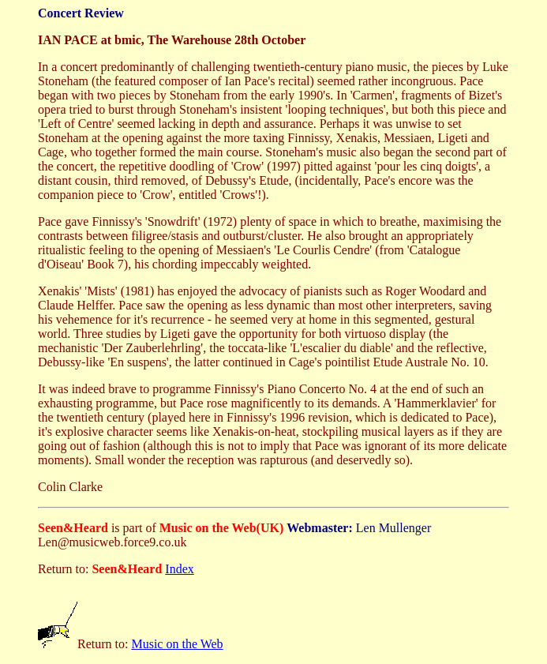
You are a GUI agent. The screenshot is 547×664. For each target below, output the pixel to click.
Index (179, 569)
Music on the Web (177, 644)
